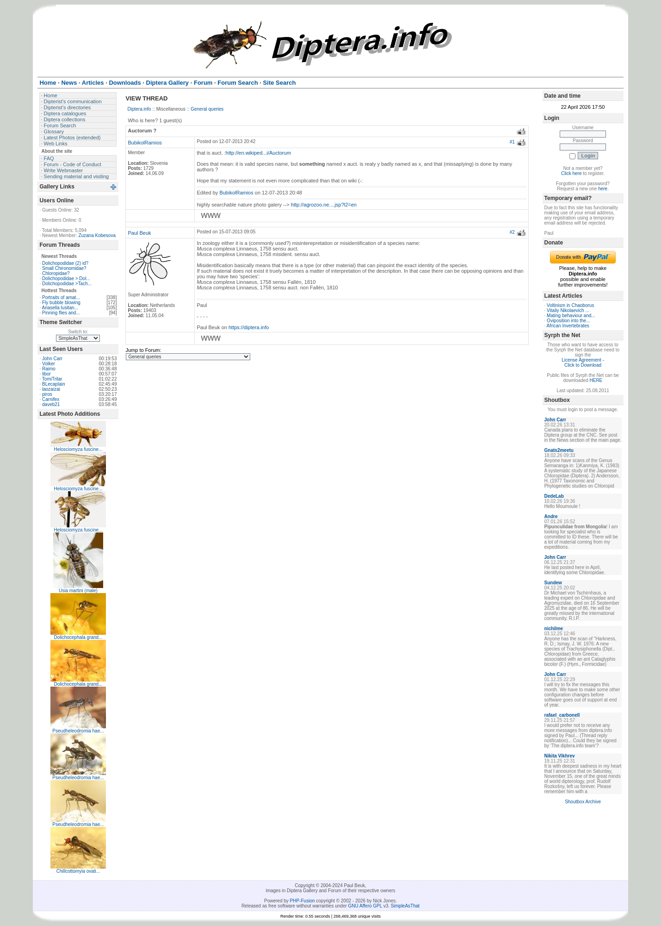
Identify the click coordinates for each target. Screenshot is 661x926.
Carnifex (50, 399)
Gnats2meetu (559, 450)
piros (47, 394)
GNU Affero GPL (365, 905)
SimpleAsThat (405, 905)
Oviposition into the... (568, 320)
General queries (207, 109)
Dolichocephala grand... (78, 637)
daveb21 (51, 404)
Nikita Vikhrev (559, 755)
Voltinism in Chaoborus (570, 305)
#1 (512, 141)
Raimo (49, 368)
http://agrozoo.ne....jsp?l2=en (324, 204)
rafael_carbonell (562, 715)
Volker (48, 363)
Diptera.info (139, 109)
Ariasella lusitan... (60, 307)
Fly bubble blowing (61, 302)
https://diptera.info (249, 327)
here (602, 188)
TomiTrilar (52, 379)
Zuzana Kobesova (97, 235)
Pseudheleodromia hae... (78, 730)
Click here (571, 173)
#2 (512, 232)
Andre (551, 516)
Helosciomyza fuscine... (78, 449)
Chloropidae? (56, 273)
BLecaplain (53, 384)
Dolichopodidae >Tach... (67, 283)
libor (46, 373)
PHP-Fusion (302, 900)
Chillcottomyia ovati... (78, 871)
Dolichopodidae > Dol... (66, 278)
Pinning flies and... (61, 312)
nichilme (553, 628)
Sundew (553, 582)
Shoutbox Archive (583, 801)
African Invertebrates (568, 325)
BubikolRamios (144, 142)
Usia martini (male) (78, 590)
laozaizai (51, 389)
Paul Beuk (139, 233)
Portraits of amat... (61, 297)
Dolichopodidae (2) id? (65, 263)
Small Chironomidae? (64, 268)
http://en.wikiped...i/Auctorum (258, 153)
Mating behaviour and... (571, 315)
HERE (596, 380)
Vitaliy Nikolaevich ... (568, 310)
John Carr (52, 358)
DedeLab (554, 496)
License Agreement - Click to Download (583, 362)
